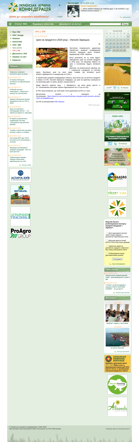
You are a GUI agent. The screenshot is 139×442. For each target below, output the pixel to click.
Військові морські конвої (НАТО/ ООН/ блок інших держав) (117, 241)
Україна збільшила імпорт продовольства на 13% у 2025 (20, 101)
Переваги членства (43, 24)
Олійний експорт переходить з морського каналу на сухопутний (19, 91)
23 (107, 50)
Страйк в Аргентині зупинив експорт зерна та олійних (20, 131)
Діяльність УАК (19, 53)
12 (117, 43)
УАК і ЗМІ (16, 45)
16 (107, 46)
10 (110, 43)
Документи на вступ (70, 24)
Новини (16, 38)
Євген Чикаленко (89, 6)
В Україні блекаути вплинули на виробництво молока (20, 82)
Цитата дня (73, 3)
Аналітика (17, 41)
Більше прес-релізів (122, 292)
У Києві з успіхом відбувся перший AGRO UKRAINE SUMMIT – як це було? (115, 287)
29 (117, 36)
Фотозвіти (111, 298)
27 (110, 36)
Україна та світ (19, 57)
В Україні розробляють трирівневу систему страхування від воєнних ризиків (19, 121)
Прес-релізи (17, 48)
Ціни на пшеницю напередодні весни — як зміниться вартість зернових (21, 111)
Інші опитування (118, 264)
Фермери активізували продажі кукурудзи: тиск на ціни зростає (20, 150)
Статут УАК (21, 24)
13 (121, 43)
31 (124, 36)
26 (107, 36)
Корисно (16, 60)
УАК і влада (17, 35)
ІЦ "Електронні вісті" (123, 429)
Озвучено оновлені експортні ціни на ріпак (19, 73)
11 (114, 43)
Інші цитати (127, 17)
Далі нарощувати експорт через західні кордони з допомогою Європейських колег (116, 235)
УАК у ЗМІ (40, 31)
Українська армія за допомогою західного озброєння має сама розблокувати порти (117, 248)
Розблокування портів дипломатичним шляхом (114, 254)
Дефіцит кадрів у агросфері (117, 323)
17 (110, 46)
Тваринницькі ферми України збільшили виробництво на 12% (18, 159)
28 (114, 36)
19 (117, 46)
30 (121, 36)
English (60, 16)
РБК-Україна (59, 102)
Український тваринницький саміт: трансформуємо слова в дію (117, 277)
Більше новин (26, 165)
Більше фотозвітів (123, 351)
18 (114, 46)
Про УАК (16, 32)
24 (110, 50)
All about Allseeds (117, 348)
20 (121, 46)
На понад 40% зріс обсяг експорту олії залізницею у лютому (20, 140)
